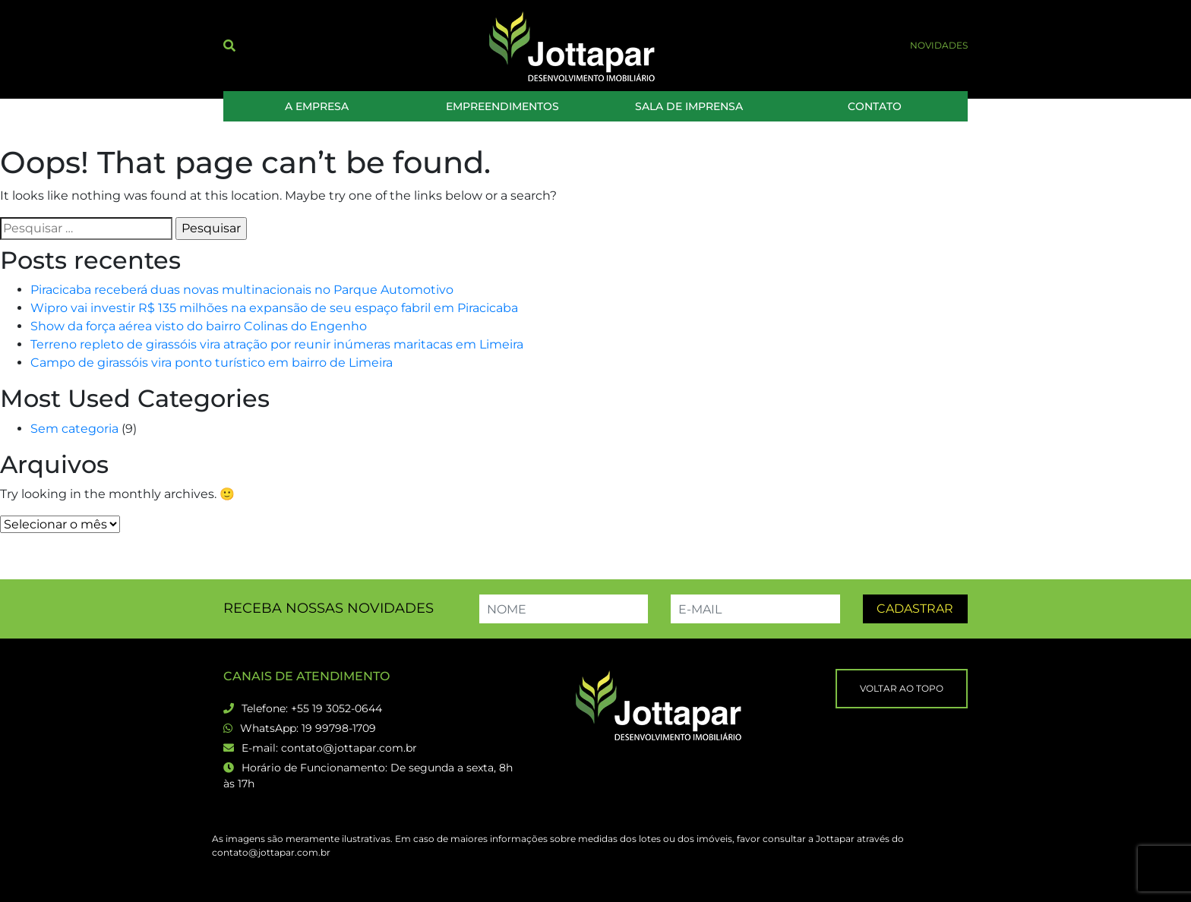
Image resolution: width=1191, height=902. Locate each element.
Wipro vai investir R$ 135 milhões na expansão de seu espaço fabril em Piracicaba (274, 308)
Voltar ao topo (901, 688)
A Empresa (317, 106)
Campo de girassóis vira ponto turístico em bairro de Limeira (211, 362)
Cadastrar (915, 608)
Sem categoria (74, 428)
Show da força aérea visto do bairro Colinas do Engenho (198, 326)
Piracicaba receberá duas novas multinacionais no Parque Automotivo (241, 289)
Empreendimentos (502, 106)
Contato (875, 106)
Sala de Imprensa (689, 106)
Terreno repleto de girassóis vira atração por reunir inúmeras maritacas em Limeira (276, 344)
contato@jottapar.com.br (349, 748)
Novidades (939, 45)
